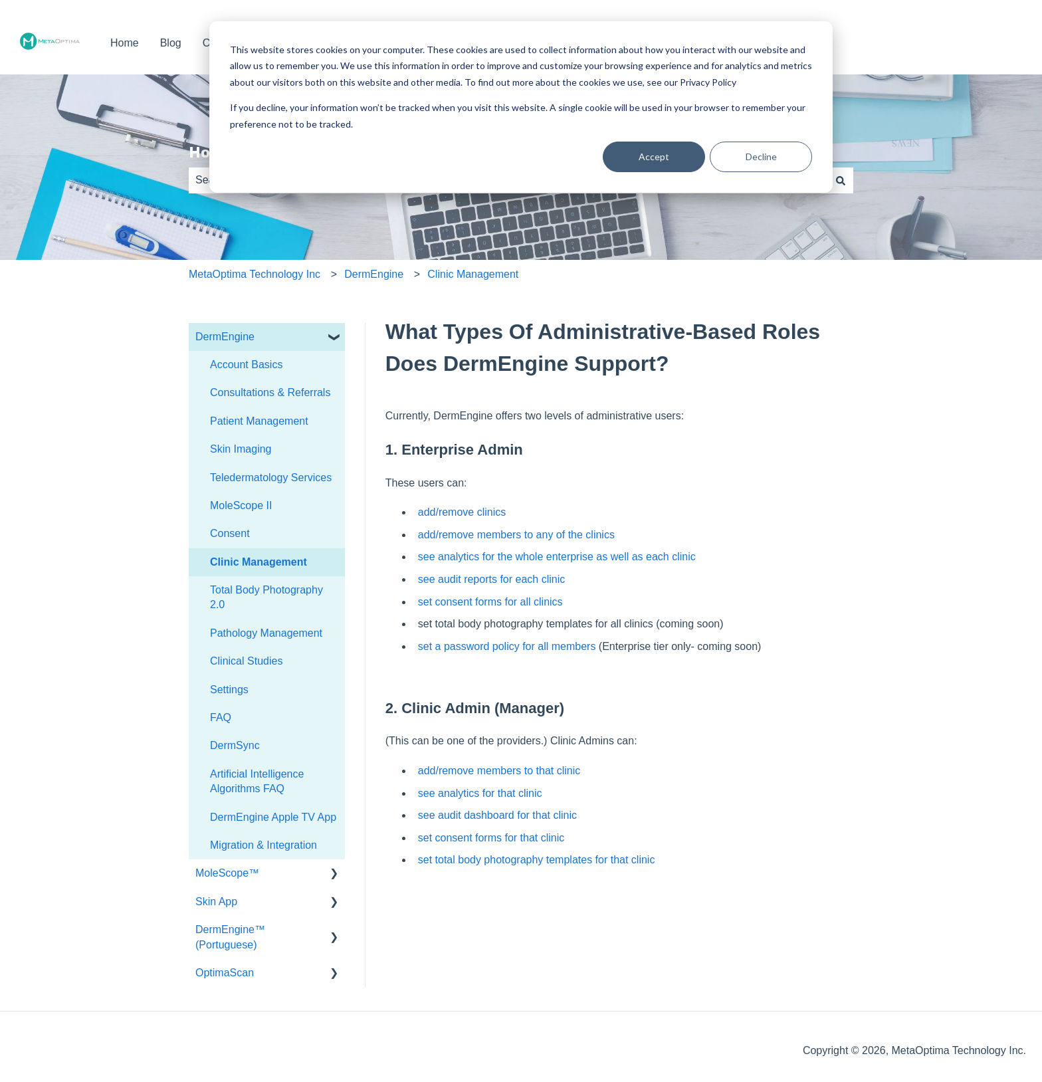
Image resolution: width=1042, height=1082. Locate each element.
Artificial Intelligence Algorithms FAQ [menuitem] (257, 781)
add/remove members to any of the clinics (516, 534)
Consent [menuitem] (230, 533)
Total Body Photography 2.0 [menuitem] (266, 597)
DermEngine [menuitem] (225, 336)
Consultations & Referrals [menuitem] (270, 392)
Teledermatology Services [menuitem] (271, 477)
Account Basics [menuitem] (246, 364)
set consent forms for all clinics (490, 601)
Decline (761, 156)
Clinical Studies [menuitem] (246, 661)
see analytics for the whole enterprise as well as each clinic (557, 556)
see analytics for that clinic (480, 793)
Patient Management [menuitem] (259, 421)
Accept (654, 156)
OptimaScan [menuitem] (224, 972)
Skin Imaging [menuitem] (241, 449)
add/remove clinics (462, 512)
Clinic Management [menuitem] (258, 562)
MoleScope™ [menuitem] (227, 873)
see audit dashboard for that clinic (497, 815)
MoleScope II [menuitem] (241, 505)
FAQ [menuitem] (220, 717)
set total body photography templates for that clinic (536, 859)
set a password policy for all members (507, 646)
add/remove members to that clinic (499, 770)
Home (124, 43)
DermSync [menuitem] (235, 745)
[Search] (840, 180)
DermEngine (373, 274)
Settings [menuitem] (229, 689)
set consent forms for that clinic (491, 837)
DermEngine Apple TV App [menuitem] (273, 817)
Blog (170, 43)
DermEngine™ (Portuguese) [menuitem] (230, 937)
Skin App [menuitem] (216, 901)
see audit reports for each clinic (491, 579)
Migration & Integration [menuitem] (263, 845)
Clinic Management (472, 274)
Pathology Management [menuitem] (266, 633)
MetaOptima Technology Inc (254, 274)
